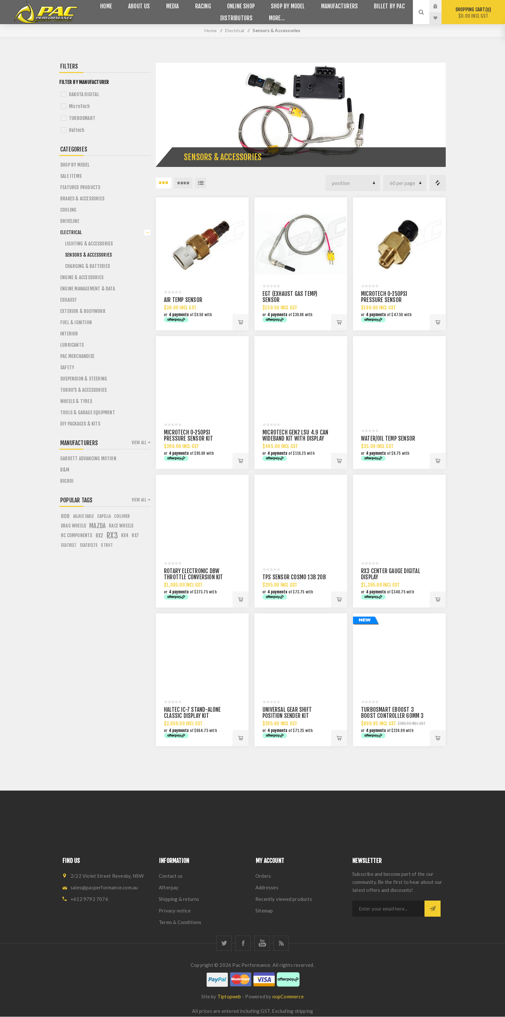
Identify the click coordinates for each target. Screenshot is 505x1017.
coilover (122, 516)
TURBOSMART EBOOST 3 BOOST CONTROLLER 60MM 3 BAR (392, 715)
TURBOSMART (82, 118)
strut (107, 545)
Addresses (266, 887)
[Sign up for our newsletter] (388, 909)
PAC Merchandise (77, 356)
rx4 (125, 535)
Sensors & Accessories (88, 255)
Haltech (76, 130)
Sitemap (264, 910)
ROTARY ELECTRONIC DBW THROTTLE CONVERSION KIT (193, 574)
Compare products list (438, 183)
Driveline (69, 221)
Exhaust (68, 300)
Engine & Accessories (81, 277)
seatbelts (89, 545)
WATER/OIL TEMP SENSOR (388, 438)
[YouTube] (262, 943)
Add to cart (241, 322)
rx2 (99, 535)
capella (104, 516)
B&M (65, 470)
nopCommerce (288, 996)
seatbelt (69, 545)
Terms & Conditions (180, 922)
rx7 (135, 535)
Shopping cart (473, 12)
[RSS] (281, 943)
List (200, 183)
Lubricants (72, 345)
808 (65, 516)
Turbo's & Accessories (83, 390)
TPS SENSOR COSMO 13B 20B (294, 577)
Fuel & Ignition (76, 322)
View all (139, 442)
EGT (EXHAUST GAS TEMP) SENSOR (289, 296)
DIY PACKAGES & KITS (80, 424)
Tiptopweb (229, 996)
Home (211, 30)
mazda (97, 526)
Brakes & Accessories (82, 199)
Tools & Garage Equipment (87, 412)
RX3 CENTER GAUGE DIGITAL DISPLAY (390, 574)
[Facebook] (243, 943)
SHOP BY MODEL (75, 165)
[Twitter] (224, 943)
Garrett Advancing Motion (88, 458)
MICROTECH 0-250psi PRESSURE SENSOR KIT (188, 435)
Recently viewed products (283, 899)
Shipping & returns (179, 899)
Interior (69, 334)
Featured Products (80, 187)
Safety (67, 367)
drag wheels (73, 526)
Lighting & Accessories (89, 244)
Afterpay (169, 887)
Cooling (68, 210)
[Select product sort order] (353, 183)
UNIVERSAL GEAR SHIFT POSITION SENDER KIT (287, 712)
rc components (76, 535)
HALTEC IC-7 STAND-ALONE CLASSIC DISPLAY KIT (192, 712)
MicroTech (79, 106)
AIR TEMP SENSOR (183, 300)
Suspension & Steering (83, 379)
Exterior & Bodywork (82, 311)
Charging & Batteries (87, 266)
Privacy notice (175, 910)
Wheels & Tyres (76, 401)
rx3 (112, 535)
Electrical (71, 232)
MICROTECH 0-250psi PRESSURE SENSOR (384, 296)
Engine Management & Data (87, 289)
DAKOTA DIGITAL (84, 94)
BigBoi (66, 481)
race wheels (121, 526)
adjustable (83, 516)
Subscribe (432, 909)
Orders (263, 876)
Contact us (171, 876)
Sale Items (70, 176)
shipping (304, 1011)
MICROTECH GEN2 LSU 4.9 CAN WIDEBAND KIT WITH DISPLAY (295, 435)
